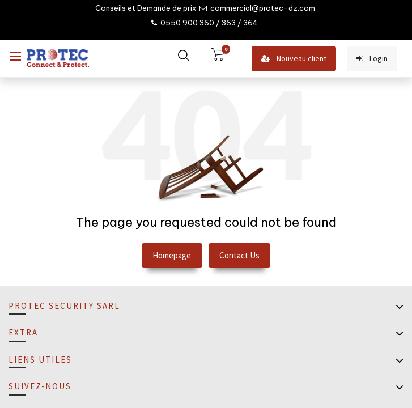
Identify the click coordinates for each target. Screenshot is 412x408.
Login (372, 59)
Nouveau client (293, 59)
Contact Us (239, 255)
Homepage (171, 255)
